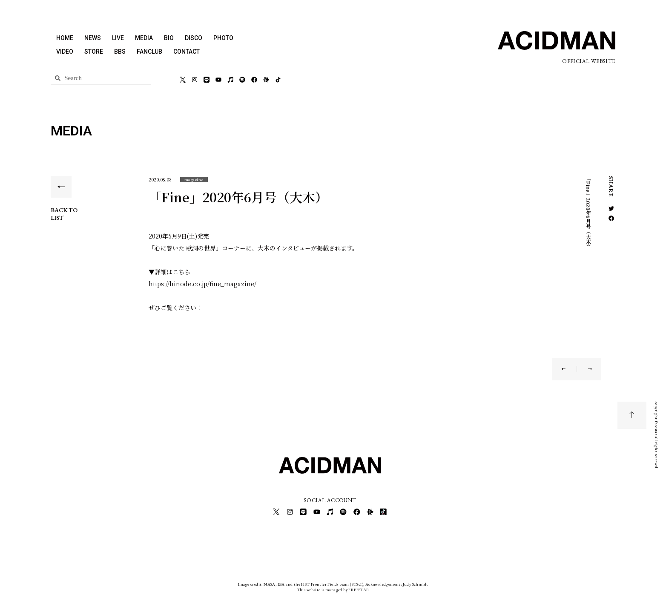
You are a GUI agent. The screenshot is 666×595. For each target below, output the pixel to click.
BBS (120, 51)
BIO (169, 37)
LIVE (118, 37)
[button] (194, 179)
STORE (93, 51)
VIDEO (64, 51)
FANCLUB (149, 51)
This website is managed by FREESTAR (333, 588)
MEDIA (144, 37)
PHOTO (223, 37)
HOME (64, 37)
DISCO (193, 37)
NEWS (92, 37)
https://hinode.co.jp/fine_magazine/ (202, 283)
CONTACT (186, 51)
